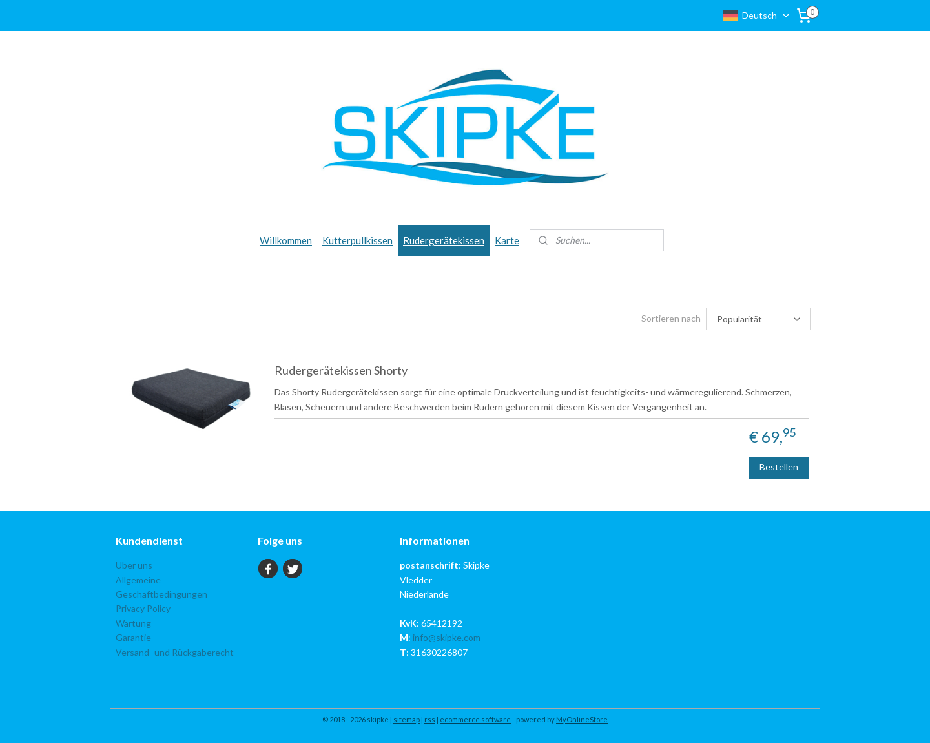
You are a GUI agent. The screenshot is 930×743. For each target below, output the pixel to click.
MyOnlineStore (582, 719)
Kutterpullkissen (357, 240)
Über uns (134, 565)
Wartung (133, 623)
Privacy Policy (143, 608)
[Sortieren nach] (758, 319)
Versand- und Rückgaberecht (175, 652)
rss (429, 719)
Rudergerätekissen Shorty (341, 370)
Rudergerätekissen (443, 240)
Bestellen (779, 466)
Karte (507, 240)
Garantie (133, 637)
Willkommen (286, 240)
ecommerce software (475, 719)
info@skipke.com (446, 637)
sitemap (406, 719)
